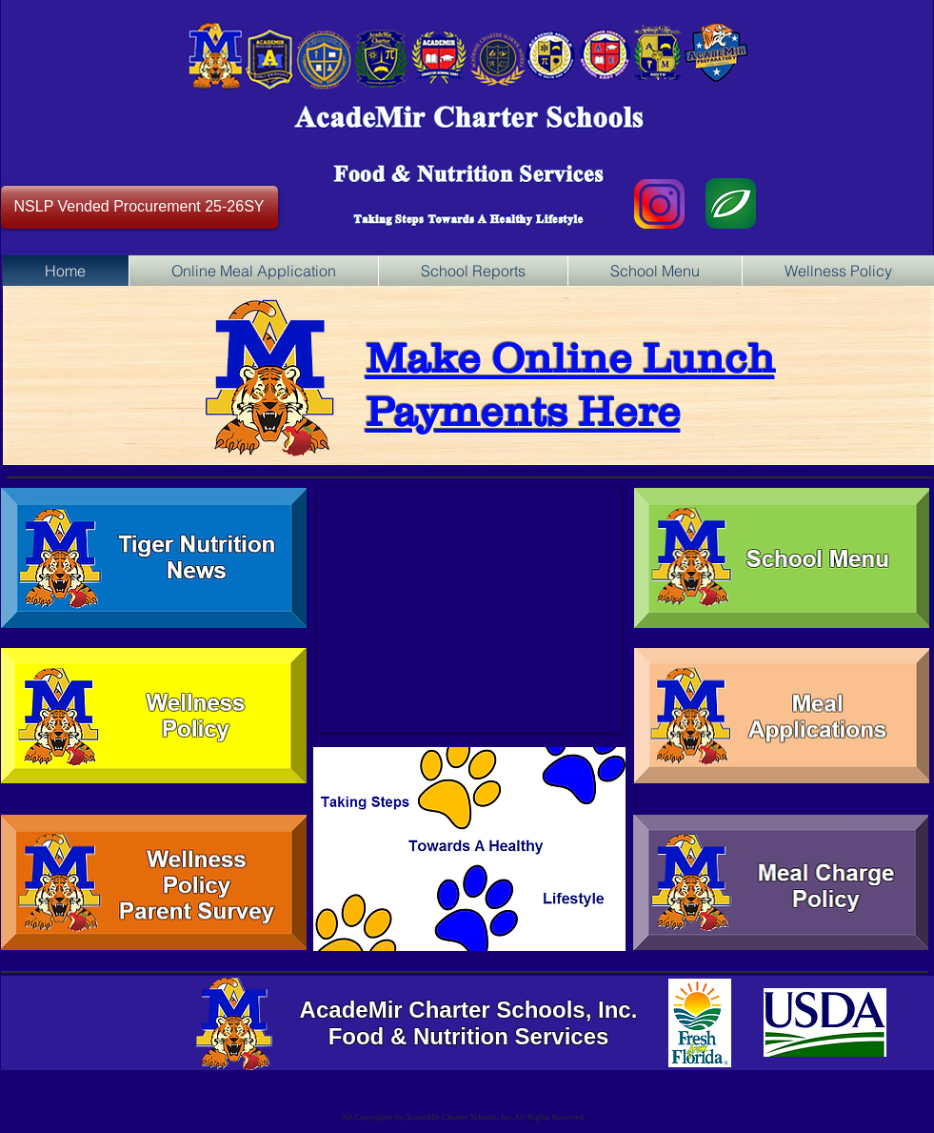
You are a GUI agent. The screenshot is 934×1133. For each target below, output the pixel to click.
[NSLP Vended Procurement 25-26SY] (139, 207)
